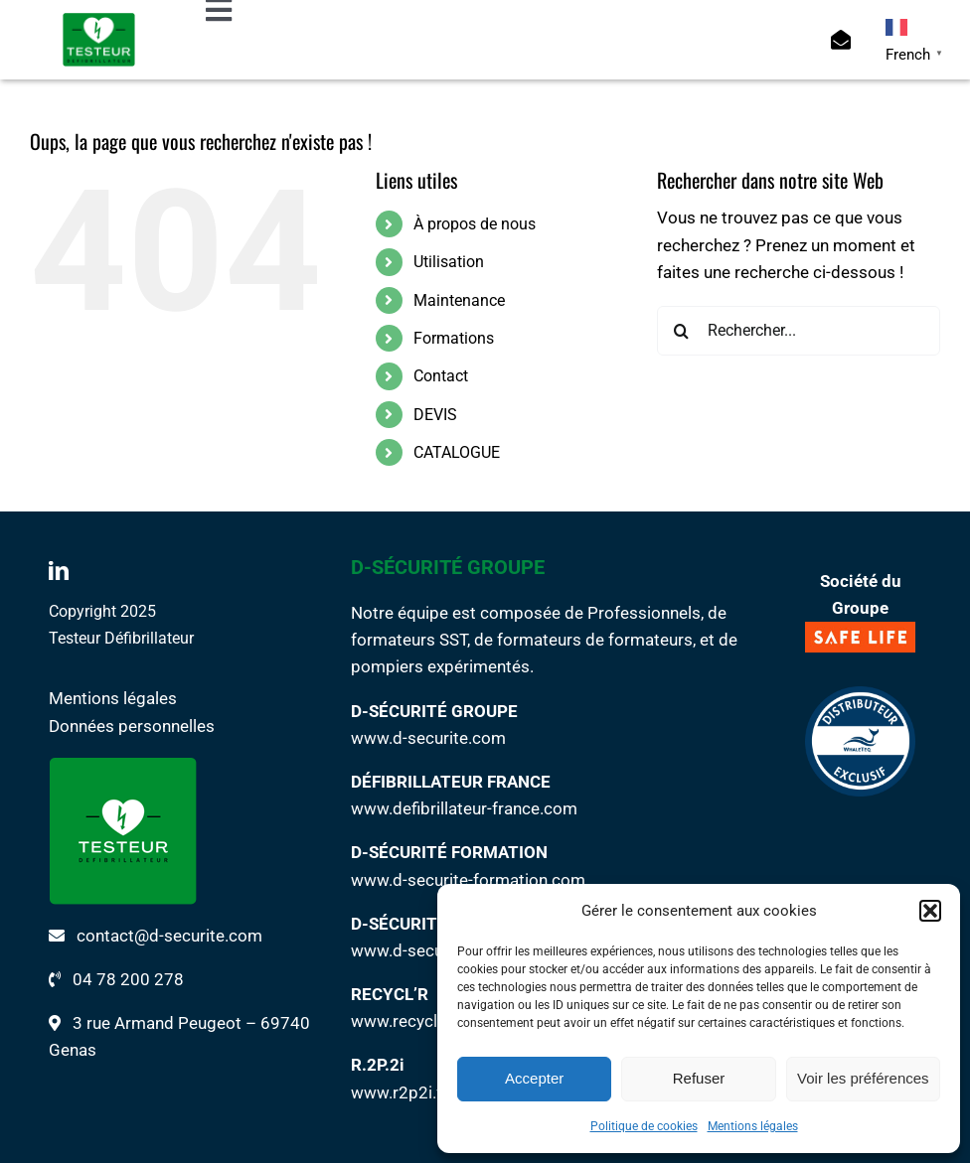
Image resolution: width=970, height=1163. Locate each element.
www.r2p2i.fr (399, 1092)
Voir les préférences (863, 1078)
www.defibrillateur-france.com (464, 808)
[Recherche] (682, 331)
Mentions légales (753, 1126)
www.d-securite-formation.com (468, 880)
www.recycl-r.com (418, 1021)
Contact (440, 375)
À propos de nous (474, 224)
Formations (453, 338)
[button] (930, 911)
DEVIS (435, 414)
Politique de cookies (644, 1126)
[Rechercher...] (798, 331)
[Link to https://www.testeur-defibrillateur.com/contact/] (841, 40)
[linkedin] (59, 571)
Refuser (699, 1078)
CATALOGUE (456, 452)
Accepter (534, 1078)
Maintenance (459, 300)
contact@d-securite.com (169, 935)
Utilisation (448, 261)
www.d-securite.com (428, 738)
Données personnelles (132, 726)
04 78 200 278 (128, 979)
